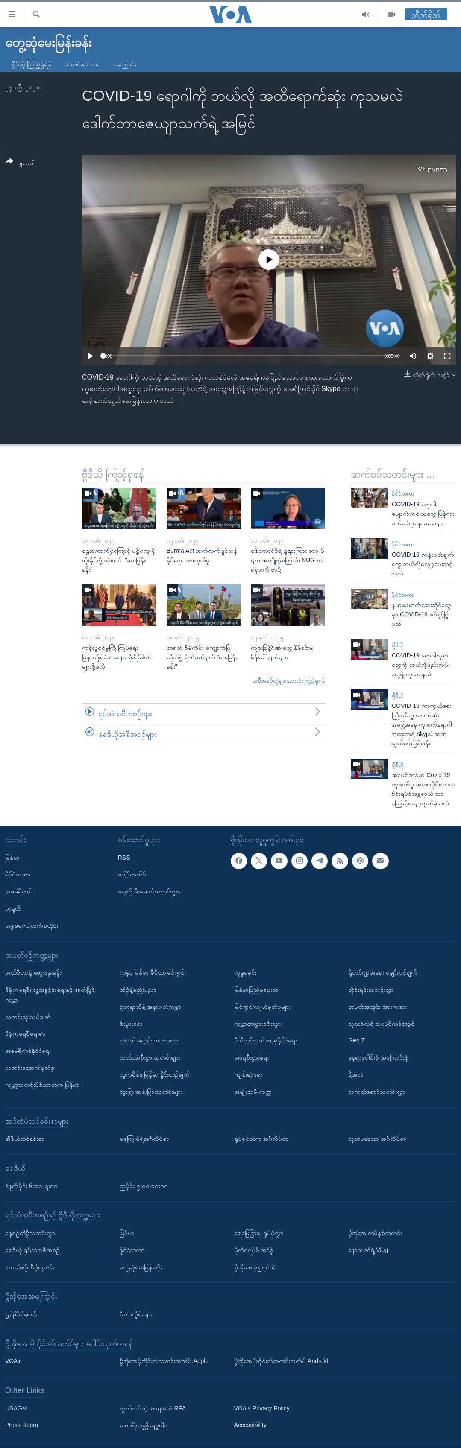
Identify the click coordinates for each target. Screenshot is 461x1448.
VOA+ (13, 1361)
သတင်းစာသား (82, 64)
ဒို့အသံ (355, 1074)
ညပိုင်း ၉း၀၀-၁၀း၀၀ (144, 1185)
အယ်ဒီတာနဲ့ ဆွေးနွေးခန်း (33, 972)
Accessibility (250, 1425)
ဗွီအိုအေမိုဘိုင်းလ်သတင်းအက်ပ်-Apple (164, 1361)
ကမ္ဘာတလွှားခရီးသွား (258, 1023)
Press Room (21, 1425)
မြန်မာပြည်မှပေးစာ (256, 989)
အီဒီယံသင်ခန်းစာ (24, 1139)
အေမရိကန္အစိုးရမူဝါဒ (143, 1425)
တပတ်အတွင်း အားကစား (149, 1040)
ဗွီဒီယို (397, 645)
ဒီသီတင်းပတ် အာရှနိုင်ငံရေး (265, 1040)
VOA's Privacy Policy (262, 1408)
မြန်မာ (12, 857)
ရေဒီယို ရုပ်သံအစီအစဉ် (32, 1250)
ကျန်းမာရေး (248, 1074)
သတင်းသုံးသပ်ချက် (28, 1016)
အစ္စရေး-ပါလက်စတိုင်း (31, 925)
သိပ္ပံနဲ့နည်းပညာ (138, 989)
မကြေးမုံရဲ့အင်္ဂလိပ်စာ (144, 1139)
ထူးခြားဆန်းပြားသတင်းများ (151, 1091)
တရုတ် (13, 908)
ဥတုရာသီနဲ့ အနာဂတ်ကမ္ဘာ (150, 1006)
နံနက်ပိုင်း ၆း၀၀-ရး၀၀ (31, 1185)
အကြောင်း (124, 64)
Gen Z (356, 1040)
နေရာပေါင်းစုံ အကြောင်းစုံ (378, 1057)
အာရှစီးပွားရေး (251, 1057)
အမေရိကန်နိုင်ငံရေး (28, 1051)
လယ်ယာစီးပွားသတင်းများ (150, 1057)
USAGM (16, 1408)
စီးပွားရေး (131, 1023)
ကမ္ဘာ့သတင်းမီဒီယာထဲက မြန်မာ (42, 1084)
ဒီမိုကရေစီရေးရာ (25, 1034)
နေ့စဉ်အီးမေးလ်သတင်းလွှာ (149, 891)
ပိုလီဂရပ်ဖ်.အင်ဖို (254, 1250)
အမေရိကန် (18, 891)
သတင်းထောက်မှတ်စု (29, 1067)
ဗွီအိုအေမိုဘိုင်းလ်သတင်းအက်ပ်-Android (281, 1361)
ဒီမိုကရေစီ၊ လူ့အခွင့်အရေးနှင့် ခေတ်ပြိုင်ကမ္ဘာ (50, 994)
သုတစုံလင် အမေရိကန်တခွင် (381, 1023)
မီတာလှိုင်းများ (136, 1314)
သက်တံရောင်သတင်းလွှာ (376, 1091)
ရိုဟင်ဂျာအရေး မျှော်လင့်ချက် (382, 972)
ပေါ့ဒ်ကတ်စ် (132, 874)
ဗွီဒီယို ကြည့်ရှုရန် (31, 64)
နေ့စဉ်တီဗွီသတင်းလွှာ (30, 1232)
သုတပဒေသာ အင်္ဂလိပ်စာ (377, 1139)
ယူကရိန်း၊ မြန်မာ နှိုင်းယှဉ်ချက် (155, 1074)
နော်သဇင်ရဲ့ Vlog (368, 1250)
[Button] (20, 164)
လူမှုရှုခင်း (245, 972)
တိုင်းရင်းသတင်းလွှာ (371, 989)
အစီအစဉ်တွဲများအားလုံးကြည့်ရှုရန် (289, 680)
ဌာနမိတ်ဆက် (21, 1314)
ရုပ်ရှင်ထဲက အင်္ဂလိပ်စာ (261, 1139)
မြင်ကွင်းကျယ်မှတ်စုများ (262, 1006)
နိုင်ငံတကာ (403, 493)
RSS (124, 857)
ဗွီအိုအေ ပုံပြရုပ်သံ (255, 1267)
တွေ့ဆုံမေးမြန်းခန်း (141, 1267)
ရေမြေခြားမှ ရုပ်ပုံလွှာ (259, 1232)
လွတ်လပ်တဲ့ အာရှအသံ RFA (153, 1408)
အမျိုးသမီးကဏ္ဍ (253, 1091)
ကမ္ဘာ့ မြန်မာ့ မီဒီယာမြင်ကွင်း (153, 972)
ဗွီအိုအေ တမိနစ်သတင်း (375, 1232)
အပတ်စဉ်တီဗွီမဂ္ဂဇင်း (29, 1267)
